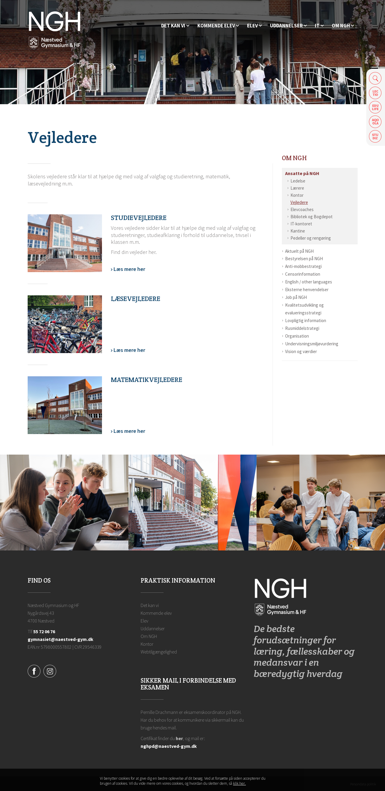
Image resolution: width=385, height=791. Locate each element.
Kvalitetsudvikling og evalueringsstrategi (304, 309)
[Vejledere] (65, 243)
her (179, 738)
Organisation (297, 336)
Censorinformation (302, 274)
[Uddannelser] (288, 26)
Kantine (297, 231)
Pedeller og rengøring (310, 238)
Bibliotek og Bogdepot (311, 216)
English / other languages (308, 282)
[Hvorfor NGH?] (175, 26)
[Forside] (54, 29)
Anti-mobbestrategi (303, 266)
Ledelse (297, 181)
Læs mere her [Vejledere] (128, 269)
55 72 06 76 (44, 631)
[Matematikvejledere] (65, 405)
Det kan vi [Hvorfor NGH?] (150, 605)
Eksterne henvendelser (307, 289)
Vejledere (299, 202)
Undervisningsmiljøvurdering (311, 344)
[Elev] (254, 26)
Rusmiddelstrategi (302, 328)
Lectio (375, 92)
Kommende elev (156, 613)
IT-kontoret (301, 224)
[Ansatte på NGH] (343, 26)
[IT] (319, 26)
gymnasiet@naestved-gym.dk (60, 639)
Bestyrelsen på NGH (304, 258)
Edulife (375, 107)
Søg (375, 78)
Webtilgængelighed (159, 652)
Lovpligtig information (305, 320)
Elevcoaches (302, 209)
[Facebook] (34, 670)
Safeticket (375, 136)
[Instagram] (49, 670)
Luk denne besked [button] (280, 781)
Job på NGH (296, 297)
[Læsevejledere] (65, 324)
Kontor (297, 195)
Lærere (297, 188)
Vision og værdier (301, 351)
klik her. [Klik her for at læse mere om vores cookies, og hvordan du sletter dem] (239, 783)
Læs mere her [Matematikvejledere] (128, 431)
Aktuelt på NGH (299, 251)
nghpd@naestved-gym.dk (169, 746)
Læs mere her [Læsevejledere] (128, 350)
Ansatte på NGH (302, 173)
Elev (144, 621)
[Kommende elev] (218, 26)
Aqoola (375, 122)
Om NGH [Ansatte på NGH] (294, 158)
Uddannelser (153, 628)
